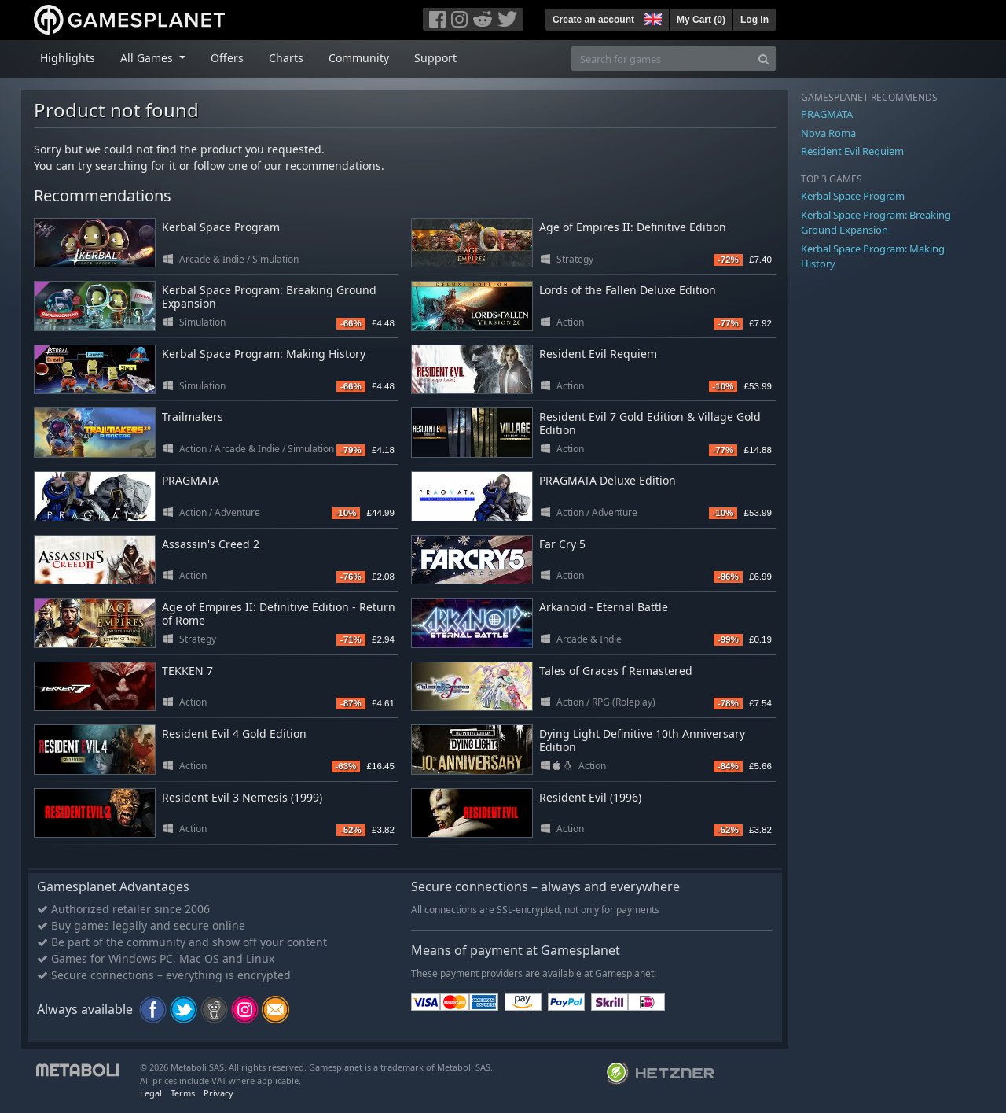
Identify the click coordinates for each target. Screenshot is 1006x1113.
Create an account (593, 19)
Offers (227, 57)
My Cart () (701, 19)
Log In (754, 19)
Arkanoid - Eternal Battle (603, 606)
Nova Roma (828, 133)
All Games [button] (148, 57)
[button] (651, 17)
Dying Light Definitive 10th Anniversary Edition (642, 740)
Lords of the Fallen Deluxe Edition (627, 289)
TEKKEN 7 (187, 670)
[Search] (763, 58)
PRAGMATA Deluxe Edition (607, 480)
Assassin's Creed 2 (210, 543)
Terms (183, 1093)
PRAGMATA (190, 480)
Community (359, 57)
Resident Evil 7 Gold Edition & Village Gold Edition (650, 423)
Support (435, 57)
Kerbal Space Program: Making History (263, 353)
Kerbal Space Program (221, 226)
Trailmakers (192, 416)
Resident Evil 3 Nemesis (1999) (242, 797)
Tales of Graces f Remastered (615, 670)
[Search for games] (661, 58)
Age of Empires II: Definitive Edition (632, 226)
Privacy (218, 1093)
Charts (286, 57)
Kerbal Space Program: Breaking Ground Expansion (269, 296)
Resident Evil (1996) (590, 797)
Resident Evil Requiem (598, 353)
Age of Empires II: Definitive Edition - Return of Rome (278, 613)
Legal (151, 1093)
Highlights (67, 57)
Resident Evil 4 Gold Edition (234, 733)
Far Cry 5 (562, 543)
